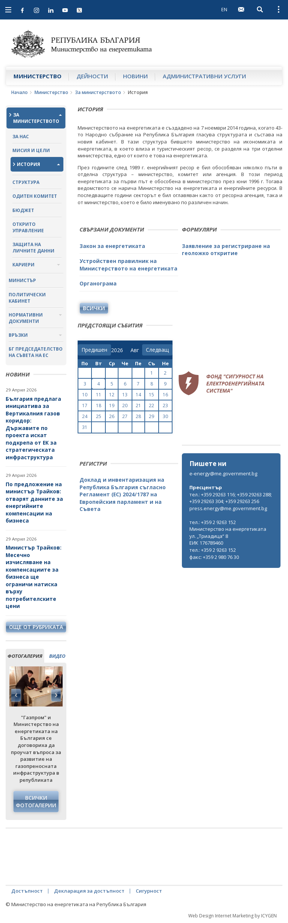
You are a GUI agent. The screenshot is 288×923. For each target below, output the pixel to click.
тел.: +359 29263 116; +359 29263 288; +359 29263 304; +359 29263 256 (230, 498)
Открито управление (28, 227)
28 (138, 416)
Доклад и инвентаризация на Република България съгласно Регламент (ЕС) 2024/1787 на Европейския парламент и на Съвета (123, 494)
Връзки (18, 335)
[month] (136, 350)
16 (165, 394)
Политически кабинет (27, 297)
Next (56, 695)
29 (151, 416)
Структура (25, 182)
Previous (16, 695)
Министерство (38, 76)
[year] (117, 350)
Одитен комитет (34, 196)
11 (98, 394)
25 (98, 416)
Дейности (92, 76)
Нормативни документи (26, 318)
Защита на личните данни (33, 247)
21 (138, 405)
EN (224, 9)
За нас (20, 136)
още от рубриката (36, 626)
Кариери (23, 264)
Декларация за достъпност (89, 890)
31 (84, 427)
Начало (19, 92)
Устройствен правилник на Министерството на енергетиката (128, 264)
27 (125, 416)
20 (125, 405)
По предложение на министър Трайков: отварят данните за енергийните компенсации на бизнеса (34, 502)
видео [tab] (57, 656)
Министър (22, 280)
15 (151, 394)
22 (151, 405)
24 (84, 416)
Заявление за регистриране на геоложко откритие (226, 249)
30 (165, 416)
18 (98, 405)
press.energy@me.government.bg (228, 508)
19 (111, 405)
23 (165, 405)
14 (138, 394)
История (28, 164)
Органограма (98, 283)
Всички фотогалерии (36, 801)
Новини (135, 76)
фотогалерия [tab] (25, 656)
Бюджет (23, 210)
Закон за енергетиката (112, 245)
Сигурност (149, 890)
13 (125, 394)
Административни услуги (204, 76)
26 (111, 416)
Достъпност (27, 890)
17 (84, 405)
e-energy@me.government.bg (223, 473)
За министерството (98, 92)
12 (111, 394)
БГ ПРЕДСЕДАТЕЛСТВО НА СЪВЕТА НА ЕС (36, 352)
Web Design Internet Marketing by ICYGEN (232, 916)
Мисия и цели (31, 150)
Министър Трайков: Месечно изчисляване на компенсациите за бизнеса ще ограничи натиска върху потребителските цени (34, 576)
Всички (94, 308)
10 (84, 394)
